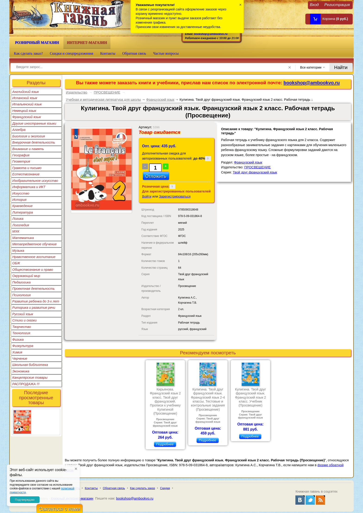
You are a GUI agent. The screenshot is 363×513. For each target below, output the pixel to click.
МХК (15, 231)
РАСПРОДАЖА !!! (25, 384)
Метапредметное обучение (34, 244)
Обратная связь (134, 53)
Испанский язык (24, 98)
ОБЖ (16, 263)
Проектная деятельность (33, 288)
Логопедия (20, 225)
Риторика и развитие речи (33, 307)
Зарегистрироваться (175, 196)
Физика (18, 339)
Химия (17, 352)
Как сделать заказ (142, 488)
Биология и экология (28, 136)
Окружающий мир (26, 276)
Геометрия (21, 161)
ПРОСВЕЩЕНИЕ (107, 92)
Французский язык (26, 117)
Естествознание (26, 174)
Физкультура (22, 346)
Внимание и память (28, 149)
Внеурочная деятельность (33, 142)
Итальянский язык (27, 104)
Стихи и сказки (24, 320)
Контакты (108, 53)
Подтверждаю (24, 499)
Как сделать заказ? (28, 53)
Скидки (165, 488)
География (20, 155)
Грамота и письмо (26, 168)
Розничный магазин (37, 42)
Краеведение (22, 206)
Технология (21, 333)
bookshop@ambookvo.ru (211, 34)
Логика (17, 218)
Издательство (76, 92)
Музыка (18, 250)
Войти (146, 196)
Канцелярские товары (29, 377)
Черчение (19, 358)
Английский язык (25, 92)
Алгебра (18, 130)
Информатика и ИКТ (28, 187)
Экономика (20, 371)
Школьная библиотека (30, 365)
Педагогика (21, 282)
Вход (314, 4)
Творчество (21, 327)
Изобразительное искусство (35, 181)
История (19, 199)
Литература (22, 212)
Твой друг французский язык (255, 172)
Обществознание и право (32, 269)
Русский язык (22, 314)
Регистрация (337, 4)
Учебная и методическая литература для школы (103, 99)
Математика (23, 238)
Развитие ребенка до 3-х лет (35, 301)
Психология (21, 295)
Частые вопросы (166, 53)
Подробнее (165, 444)
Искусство (20, 193)
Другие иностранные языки (34, 123)
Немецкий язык (24, 111)
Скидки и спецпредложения (71, 53)
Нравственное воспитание (34, 257)
